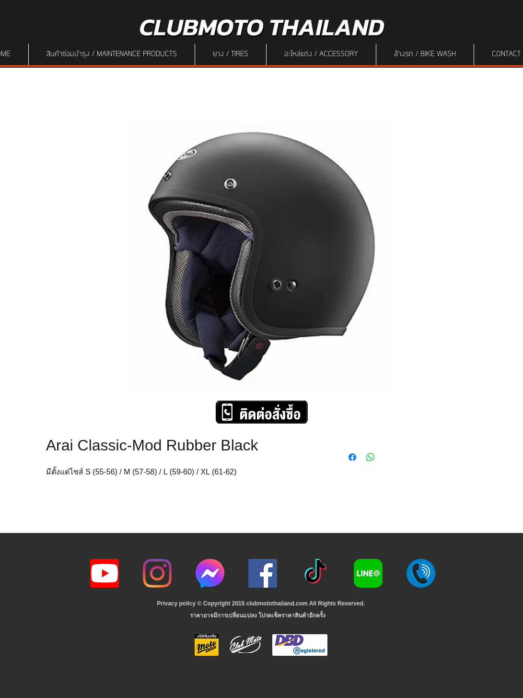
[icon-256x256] (210, 573)
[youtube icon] (104, 573)
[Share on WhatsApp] (370, 457)
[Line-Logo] (368, 573)
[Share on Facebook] (352, 457)
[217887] (421, 573)
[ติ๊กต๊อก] (315, 573)
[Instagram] (157, 573)
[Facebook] (262, 573)
